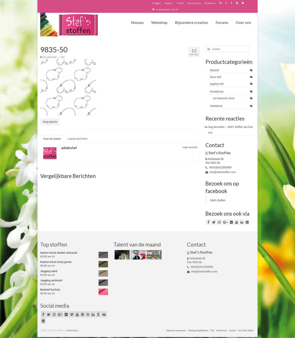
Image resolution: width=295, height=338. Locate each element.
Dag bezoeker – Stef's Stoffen (225, 126)
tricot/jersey (217, 91)
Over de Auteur (52, 138)
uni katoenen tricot (223, 98)
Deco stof (215, 77)
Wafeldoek (216, 106)
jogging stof (217, 83)
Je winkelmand (165, 9)
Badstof (214, 70)
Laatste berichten (77, 138)
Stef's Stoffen (218, 200)
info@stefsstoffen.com (220, 172)
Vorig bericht (50, 121)
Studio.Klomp (72, 331)
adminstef (51, 57)
